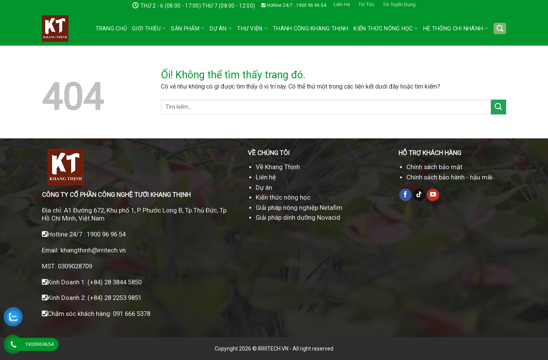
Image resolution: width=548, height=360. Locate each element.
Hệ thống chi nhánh (455, 28)
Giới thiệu (149, 28)
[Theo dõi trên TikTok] (419, 195)
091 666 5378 (131, 313)
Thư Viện (252, 28)
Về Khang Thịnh (278, 167)
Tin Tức (366, 4)
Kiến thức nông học (283, 197)
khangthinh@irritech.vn (92, 250)
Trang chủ (111, 28)
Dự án (221, 28)
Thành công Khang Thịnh (310, 28)
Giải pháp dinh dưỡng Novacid (298, 217)
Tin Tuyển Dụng (399, 4)
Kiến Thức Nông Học (386, 28)
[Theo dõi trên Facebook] (405, 195)
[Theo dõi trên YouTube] (433, 195)
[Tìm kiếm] (500, 29)
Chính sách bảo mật (434, 167)
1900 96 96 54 (106, 234)
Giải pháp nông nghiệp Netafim (299, 207)
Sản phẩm (187, 28)
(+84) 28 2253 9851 (115, 297)
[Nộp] (498, 107)
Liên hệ (266, 177)
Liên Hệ (342, 4)
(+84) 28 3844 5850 (115, 282)
